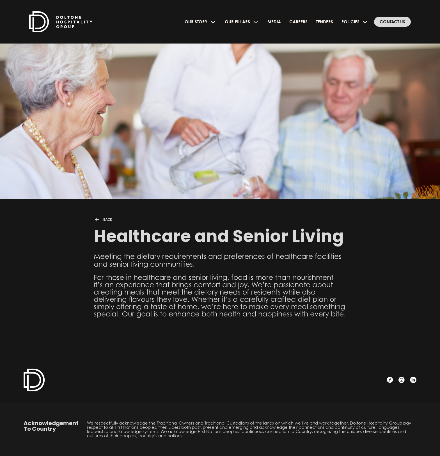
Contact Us (392, 21)
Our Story (200, 22)
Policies (355, 22)
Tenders (324, 21)
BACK (103, 219)
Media (274, 21)
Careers (298, 21)
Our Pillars (242, 22)
